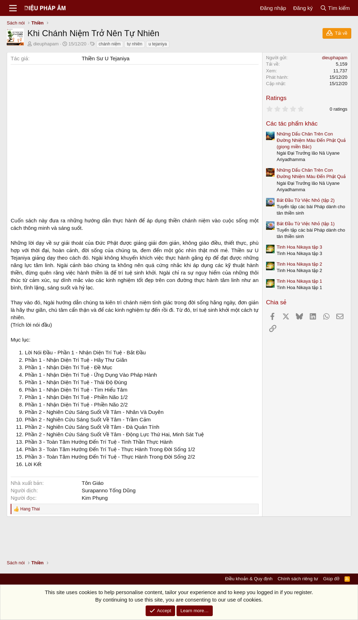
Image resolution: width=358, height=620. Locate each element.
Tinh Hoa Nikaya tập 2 (299, 264)
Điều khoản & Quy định (248, 578)
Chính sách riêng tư (298, 578)
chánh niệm (110, 43)
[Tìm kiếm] (334, 8)
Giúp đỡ (331, 578)
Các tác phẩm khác (292, 123)
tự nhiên (134, 43)
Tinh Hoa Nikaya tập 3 (299, 247)
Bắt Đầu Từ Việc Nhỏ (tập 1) (306, 223)
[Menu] (13, 8)
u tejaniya (157, 43)
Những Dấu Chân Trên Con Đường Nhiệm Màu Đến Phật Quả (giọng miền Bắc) (311, 140)
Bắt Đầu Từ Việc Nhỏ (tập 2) (306, 200)
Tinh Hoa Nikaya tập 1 (299, 281)
